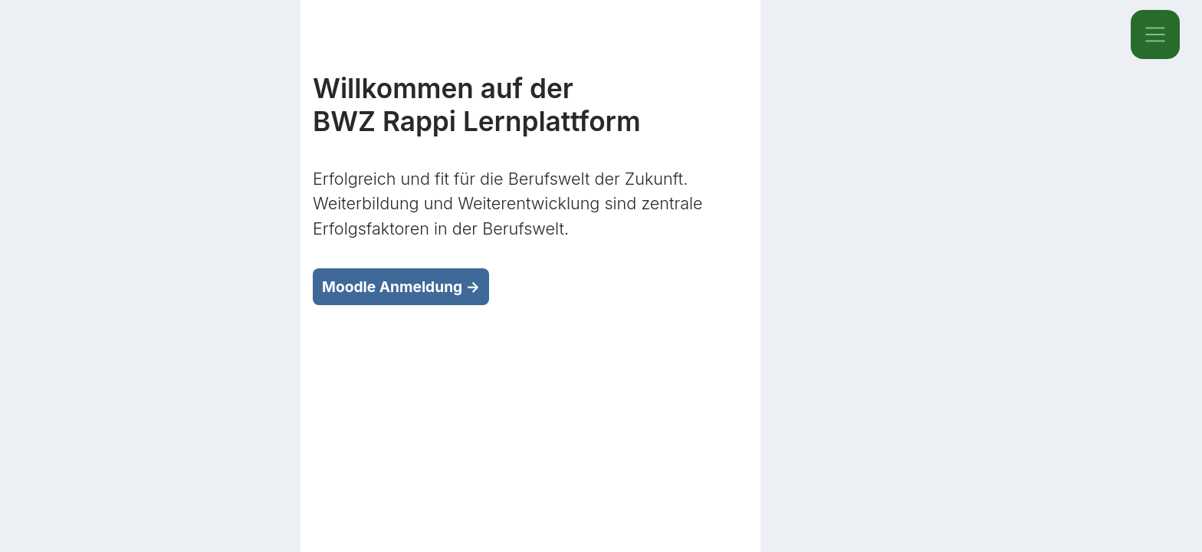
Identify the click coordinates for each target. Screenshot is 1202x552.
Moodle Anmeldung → (401, 287)
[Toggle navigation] (1155, 34)
